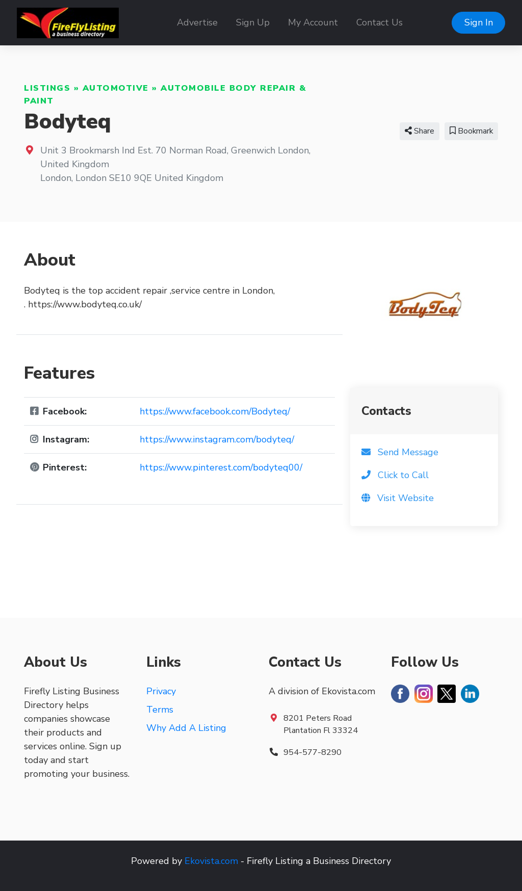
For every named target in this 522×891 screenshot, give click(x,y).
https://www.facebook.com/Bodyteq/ (215, 411)
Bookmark (471, 131)
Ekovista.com (211, 861)
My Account (313, 22)
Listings (47, 88)
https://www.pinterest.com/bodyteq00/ (221, 467)
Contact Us (379, 22)
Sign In (478, 22)
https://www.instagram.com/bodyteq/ (217, 439)
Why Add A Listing (186, 728)
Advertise (197, 22)
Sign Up (253, 22)
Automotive (116, 88)
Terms (159, 709)
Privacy (161, 691)
